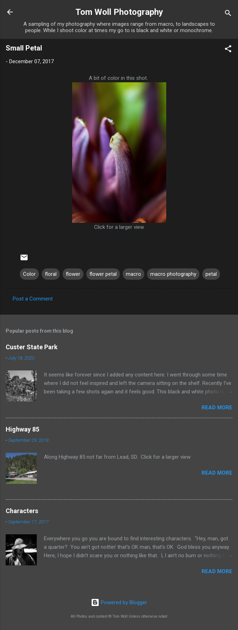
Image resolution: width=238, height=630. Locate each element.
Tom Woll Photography (119, 12)
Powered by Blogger (119, 602)
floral (51, 274)
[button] (228, 49)
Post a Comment (33, 299)
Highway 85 (22, 429)
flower (73, 274)
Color (29, 274)
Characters (22, 511)
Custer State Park (32, 347)
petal (211, 274)
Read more (217, 407)
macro (133, 274)
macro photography (173, 274)
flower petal (103, 274)
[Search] (228, 14)
